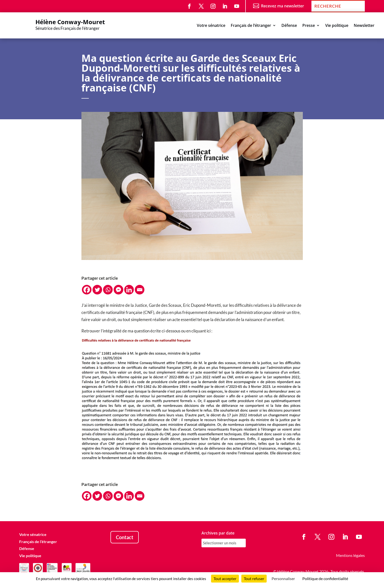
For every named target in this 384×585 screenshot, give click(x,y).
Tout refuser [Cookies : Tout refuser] (254, 578)
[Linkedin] (129, 289)
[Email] (139, 289)
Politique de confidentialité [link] (325, 578)
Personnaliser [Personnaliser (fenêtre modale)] (283, 578)
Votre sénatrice (211, 26)
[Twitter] (97, 289)
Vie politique (336, 26)
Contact (124, 537)
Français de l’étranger (251, 26)
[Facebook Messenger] (118, 289)
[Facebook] (87, 289)
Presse (308, 26)
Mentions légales (350, 555)
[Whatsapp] (108, 289)
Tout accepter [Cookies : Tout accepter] (225, 578)
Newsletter (364, 26)
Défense (289, 26)
